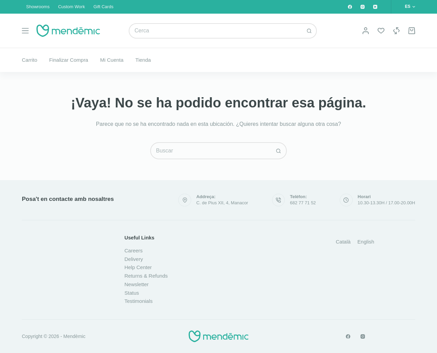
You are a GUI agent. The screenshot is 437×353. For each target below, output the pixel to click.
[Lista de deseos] (381, 30)
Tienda (143, 60)
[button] (410, 6)
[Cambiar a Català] (343, 241)
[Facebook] (350, 7)
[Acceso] (365, 30)
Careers (134, 250)
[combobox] (215, 31)
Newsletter (137, 284)
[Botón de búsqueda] (309, 31)
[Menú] (25, 30)
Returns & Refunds (146, 276)
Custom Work (71, 6)
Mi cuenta (111, 60)
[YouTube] (375, 7)
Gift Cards (104, 6)
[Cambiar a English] (366, 241)
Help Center (138, 267)
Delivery (134, 259)
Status (132, 293)
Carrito (29, 60)
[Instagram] (363, 7)
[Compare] (396, 30)
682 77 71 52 (303, 202)
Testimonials (139, 301)
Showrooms (38, 6)
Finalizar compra (68, 60)
